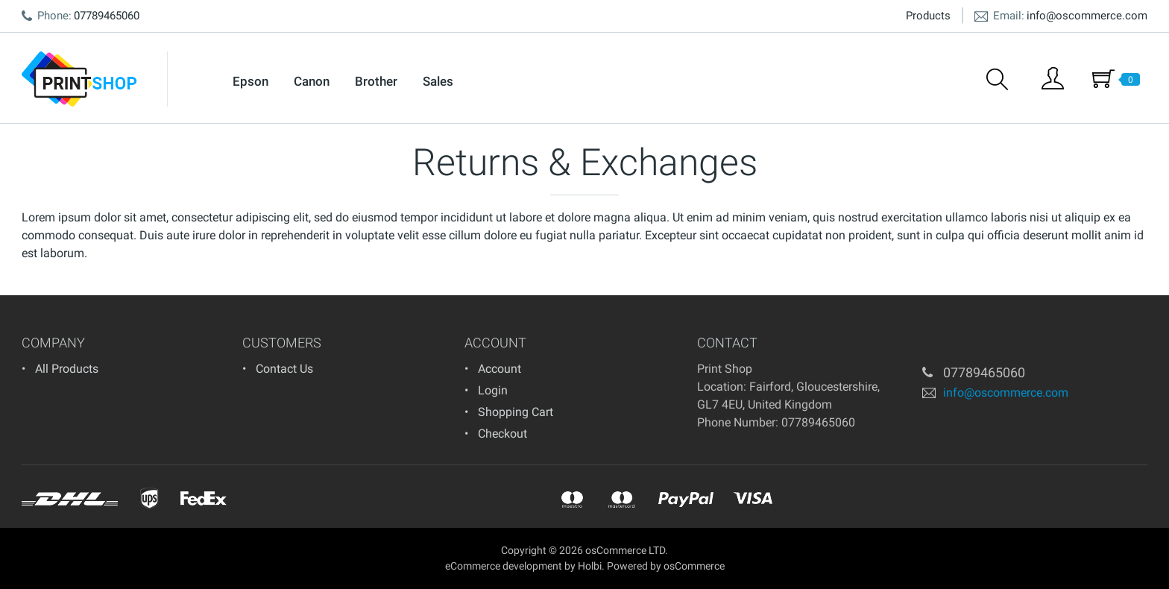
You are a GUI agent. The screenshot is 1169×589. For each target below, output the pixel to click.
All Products (66, 369)
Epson (250, 81)
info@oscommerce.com (1087, 15)
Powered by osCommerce (666, 566)
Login (493, 390)
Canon (312, 81)
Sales (438, 81)
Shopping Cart (515, 412)
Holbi (590, 566)
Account (499, 369)
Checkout (502, 433)
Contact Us (284, 369)
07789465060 (818, 422)
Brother (376, 81)
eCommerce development (503, 566)
